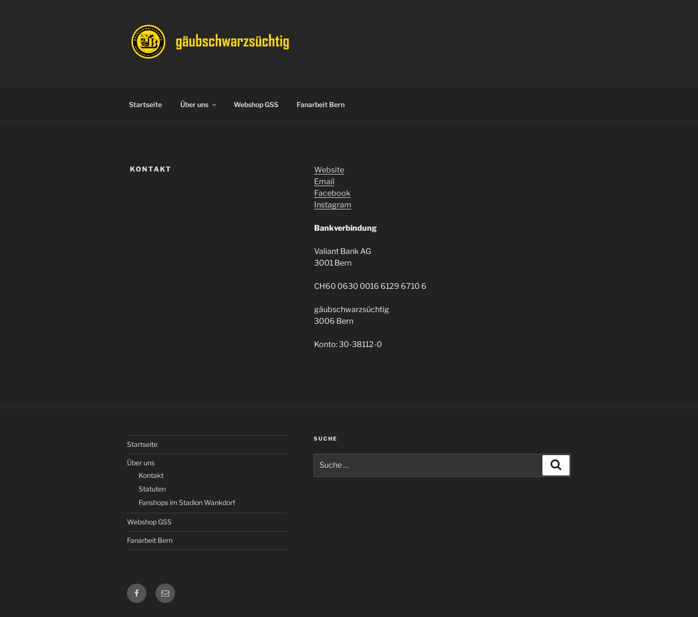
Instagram (332, 204)
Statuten (152, 489)
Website (329, 169)
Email (324, 181)
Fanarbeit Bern (321, 104)
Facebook (332, 193)
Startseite (145, 104)
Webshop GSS (256, 104)
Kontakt (151, 475)
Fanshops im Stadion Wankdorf (187, 502)
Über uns (199, 104)
